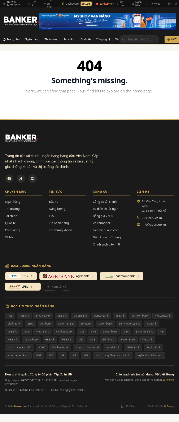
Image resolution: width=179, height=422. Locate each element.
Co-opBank (80, 315)
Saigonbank (110, 331)
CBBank (62, 315)
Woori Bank (112, 347)
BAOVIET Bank (144, 331)
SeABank (86, 323)
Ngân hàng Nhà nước (150, 355)
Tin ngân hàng (59, 223)
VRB (74, 355)
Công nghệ (103, 39)
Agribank (45, 323)
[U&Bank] (33, 178)
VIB (81, 339)
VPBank (12, 331)
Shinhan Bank (60, 347)
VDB (86, 355)
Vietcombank (163, 315)
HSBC (41, 347)
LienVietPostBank (129, 323)
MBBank (13, 339)
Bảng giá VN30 (103, 216)
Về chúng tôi (101, 223)
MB (162, 331)
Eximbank (108, 339)
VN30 (155, 3)
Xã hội (9, 237)
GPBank (49, 339)
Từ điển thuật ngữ (105, 209)
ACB (10, 315)
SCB (81, 331)
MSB (92, 339)
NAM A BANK (66, 323)
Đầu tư (53, 202)
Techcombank (140, 315)
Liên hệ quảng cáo (105, 230)
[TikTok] (21, 178)
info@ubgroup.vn (154, 224)
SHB (93, 331)
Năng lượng (57, 209)
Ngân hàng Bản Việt (19, 347)
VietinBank (14, 323)
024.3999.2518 (152, 218)
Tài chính (69, 39)
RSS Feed (128, 406)
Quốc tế (85, 39)
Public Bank (154, 347)
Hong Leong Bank (18, 355)
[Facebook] (169, 4)
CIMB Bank (133, 347)
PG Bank (66, 339)
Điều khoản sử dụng (107, 237)
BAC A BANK (43, 315)
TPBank (120, 315)
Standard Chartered (87, 347)
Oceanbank (31, 339)
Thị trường (51, 39)
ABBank (24, 315)
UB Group (168, 406)
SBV (126, 331)
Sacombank (105, 323)
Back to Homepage (89, 105)
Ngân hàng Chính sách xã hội (113, 355)
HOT (171, 39)
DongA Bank (101, 315)
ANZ (51, 355)
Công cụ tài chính (105, 202)
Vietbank (147, 339)
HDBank (151, 323)
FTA (51, 216)
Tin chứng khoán (60, 230)
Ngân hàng (32, 39)
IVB (63, 355)
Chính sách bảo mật (106, 244)
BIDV (30, 323)
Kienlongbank (64, 331)
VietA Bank (42, 331)
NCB (26, 331)
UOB (39, 355)
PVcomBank (128, 339)
